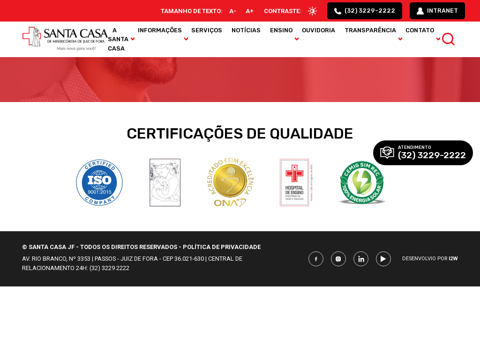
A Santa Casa (118, 39)
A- (232, 11)
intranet (437, 11)
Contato (419, 30)
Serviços (206, 30)
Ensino (281, 30)
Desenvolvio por (430, 259)
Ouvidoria (318, 30)
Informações (160, 30)
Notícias (246, 30)
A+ (250, 11)
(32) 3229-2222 (364, 11)
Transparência (370, 30)
